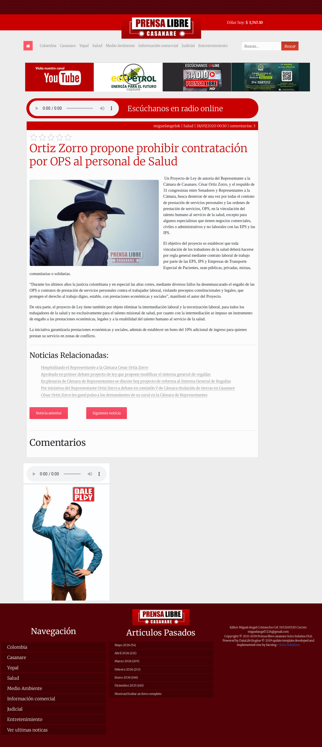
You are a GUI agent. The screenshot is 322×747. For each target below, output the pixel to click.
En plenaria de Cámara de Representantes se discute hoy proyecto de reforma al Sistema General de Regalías (136, 381)
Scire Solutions (289, 645)
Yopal (84, 45)
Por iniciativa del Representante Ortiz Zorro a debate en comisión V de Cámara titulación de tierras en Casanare (138, 388)
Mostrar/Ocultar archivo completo (138, 694)
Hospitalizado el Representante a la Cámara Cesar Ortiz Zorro (94, 367)
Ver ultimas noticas (27, 730)
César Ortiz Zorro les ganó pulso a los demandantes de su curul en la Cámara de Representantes (124, 395)
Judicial (188, 45)
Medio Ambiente (120, 45)
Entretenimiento (212, 45)
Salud (97, 45)
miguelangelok (167, 125)
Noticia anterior (49, 413)
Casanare (68, 45)
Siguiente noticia (107, 413)
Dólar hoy (235, 22)
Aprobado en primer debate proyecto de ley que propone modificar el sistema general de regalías (126, 374)
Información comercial (158, 45)
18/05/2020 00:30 (212, 125)
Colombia (48, 45)
